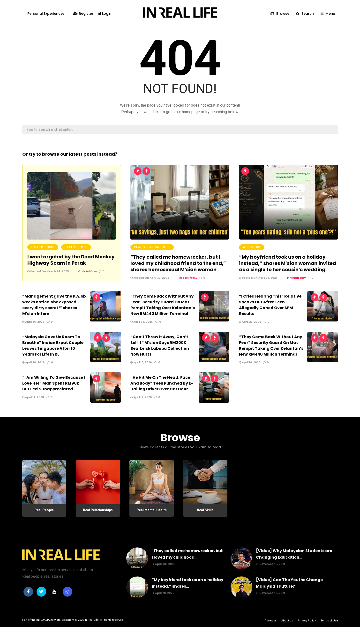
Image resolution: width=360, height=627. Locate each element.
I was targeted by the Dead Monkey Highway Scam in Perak (71, 259)
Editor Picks (43, 247)
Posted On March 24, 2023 (48, 271)
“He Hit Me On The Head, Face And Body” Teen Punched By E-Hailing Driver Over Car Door (161, 383)
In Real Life (91, 619)
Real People (76, 247)
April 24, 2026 (141, 322)
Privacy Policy (307, 620)
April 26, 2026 (33, 322)
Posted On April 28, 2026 (258, 278)
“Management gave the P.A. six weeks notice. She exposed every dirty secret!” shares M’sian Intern (54, 304)
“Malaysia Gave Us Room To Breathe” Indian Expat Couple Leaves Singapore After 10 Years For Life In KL (52, 345)
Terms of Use (329, 620)
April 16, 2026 (249, 362)
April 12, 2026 (141, 397)
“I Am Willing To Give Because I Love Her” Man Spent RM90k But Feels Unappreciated (53, 383)
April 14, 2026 (33, 397)
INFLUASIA (43, 619)
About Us (287, 620)
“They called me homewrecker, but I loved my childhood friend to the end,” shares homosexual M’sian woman (178, 263)
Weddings (252, 247)
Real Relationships (152, 247)
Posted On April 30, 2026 (149, 278)
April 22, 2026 (250, 322)
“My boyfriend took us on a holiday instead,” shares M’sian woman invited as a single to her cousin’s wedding (287, 263)
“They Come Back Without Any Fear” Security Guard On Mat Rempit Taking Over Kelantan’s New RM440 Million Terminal (162, 304)
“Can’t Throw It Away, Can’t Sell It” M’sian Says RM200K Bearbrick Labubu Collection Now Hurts (159, 345)
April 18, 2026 (141, 362)
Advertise (271, 620)
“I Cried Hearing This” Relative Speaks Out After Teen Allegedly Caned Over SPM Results (270, 304)
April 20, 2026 (33, 362)
